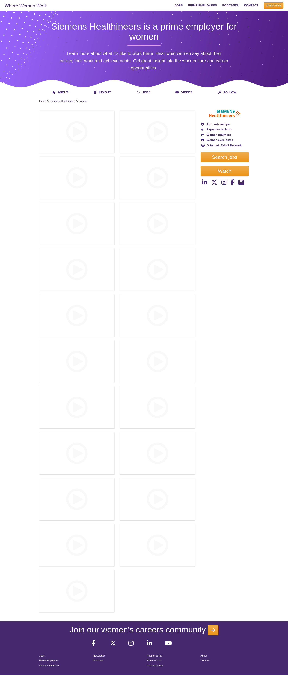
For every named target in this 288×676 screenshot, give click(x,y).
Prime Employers (48, 660)
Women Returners (49, 665)
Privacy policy (154, 655)
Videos (83, 101)
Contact (205, 660)
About (204, 655)
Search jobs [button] (224, 157)
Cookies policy (155, 665)
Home (42, 101)
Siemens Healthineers (63, 101)
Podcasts (98, 660)
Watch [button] (224, 171)
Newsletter (99, 655)
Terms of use (154, 660)
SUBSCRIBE (273, 5)
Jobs (42, 655)
